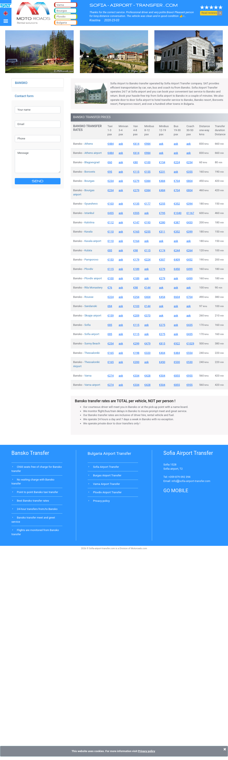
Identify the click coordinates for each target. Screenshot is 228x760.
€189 (136, 269)
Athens (88, 143)
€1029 (190, 343)
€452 (189, 259)
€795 (162, 213)
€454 (162, 296)
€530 (177, 362)
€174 (162, 250)
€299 (136, 343)
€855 (177, 375)
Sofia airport (91, 334)
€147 (136, 222)
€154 (162, 162)
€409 (177, 259)
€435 (189, 324)
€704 (177, 180)
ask (121, 143)
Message (37, 161)
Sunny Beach (92, 343)
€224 (177, 162)
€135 (136, 203)
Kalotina (89, 222)
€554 (189, 352)
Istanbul (89, 213)
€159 (110, 315)
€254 (189, 162)
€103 (110, 203)
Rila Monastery (93, 287)
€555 (136, 213)
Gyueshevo (91, 203)
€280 (162, 222)
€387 (177, 222)
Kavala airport (92, 241)
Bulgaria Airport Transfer (109, 453)
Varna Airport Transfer (106, 484)
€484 (110, 143)
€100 (147, 162)
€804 (189, 180)
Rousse (88, 296)
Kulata (88, 250)
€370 (147, 315)
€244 (177, 250)
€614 (136, 143)
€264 (189, 250)
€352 (177, 203)
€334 (136, 375)
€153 (110, 259)
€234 (110, 180)
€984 (147, 143)
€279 (136, 180)
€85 (109, 250)
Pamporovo (91, 259)
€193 (147, 222)
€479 (147, 343)
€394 (189, 203)
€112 (110, 222)
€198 (136, 352)
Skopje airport (92, 315)
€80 (135, 162)
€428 (147, 375)
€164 (136, 241)
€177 (147, 203)
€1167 (190, 213)
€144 (147, 287)
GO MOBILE (175, 490)
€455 (110, 213)
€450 (177, 269)
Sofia (87, 324)
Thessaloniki (92, 352)
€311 (162, 231)
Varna (87, 375)
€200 (136, 362)
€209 (136, 315)
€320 (147, 352)
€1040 (177, 213)
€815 (162, 343)
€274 (110, 375)
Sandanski (90, 306)
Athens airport (93, 152)
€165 (136, 231)
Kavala (88, 231)
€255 (162, 203)
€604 (177, 296)
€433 (189, 222)
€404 (147, 296)
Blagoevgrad (92, 162)
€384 (147, 180)
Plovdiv (88, 269)
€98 (135, 250)
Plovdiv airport (93, 278)
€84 (109, 306)
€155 (147, 171)
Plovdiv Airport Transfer (107, 492)
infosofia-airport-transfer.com (190, 481)
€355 (189, 171)
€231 (162, 171)
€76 (109, 287)
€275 (162, 324)
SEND (37, 181)
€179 (136, 259)
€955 (189, 375)
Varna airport (92, 384)
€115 (136, 171)
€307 (162, 259)
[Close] (225, 749)
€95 (109, 171)
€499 (189, 269)
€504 (162, 375)
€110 (110, 231)
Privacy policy (101, 500)
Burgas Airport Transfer (107, 475)
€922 (177, 343)
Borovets (89, 171)
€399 (189, 231)
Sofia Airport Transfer (106, 466)
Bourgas (89, 180)
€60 (109, 162)
